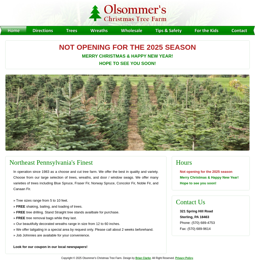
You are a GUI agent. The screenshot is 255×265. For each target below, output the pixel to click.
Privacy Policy (184, 258)
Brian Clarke (143, 258)
